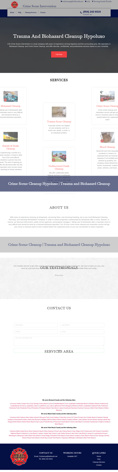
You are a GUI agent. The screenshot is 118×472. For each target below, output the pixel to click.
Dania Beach (44, 403)
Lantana (89, 433)
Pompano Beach (45, 408)
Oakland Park (95, 406)
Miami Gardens (67, 419)
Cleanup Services (30, 12)
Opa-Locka (39, 422)
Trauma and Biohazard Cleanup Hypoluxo (59, 36)
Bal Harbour (21, 417)
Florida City (82, 417)
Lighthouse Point (59, 406)
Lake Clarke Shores (63, 433)
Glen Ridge (76, 431)
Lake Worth (82, 433)
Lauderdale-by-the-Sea (17, 406)
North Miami (17, 422)
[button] (9, 260)
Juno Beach (33, 433)
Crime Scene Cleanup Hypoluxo (33, 175)
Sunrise (80, 408)
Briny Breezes (49, 431)
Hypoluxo (25, 433)
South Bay (43, 438)
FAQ (19, 12)
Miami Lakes (78, 419)
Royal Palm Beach (33, 438)
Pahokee (53, 435)
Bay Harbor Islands (32, 417)
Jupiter (40, 433)
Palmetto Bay (48, 422)
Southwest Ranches (70, 408)
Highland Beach (16, 433)
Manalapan (12, 435)
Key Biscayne (36, 419)
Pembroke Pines (25, 408)
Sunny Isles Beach (77, 422)
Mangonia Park (22, 435)
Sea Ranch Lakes (57, 408)
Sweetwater (94, 422)
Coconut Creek (15, 403)
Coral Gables (54, 417)
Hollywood (103, 403)
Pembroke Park (14, 408)
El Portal (74, 417)
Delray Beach (67, 431)
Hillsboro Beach (94, 403)
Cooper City (25, 403)
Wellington (72, 438)
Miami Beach (57, 419)
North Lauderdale (84, 406)
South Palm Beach (54, 438)
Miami (50, 419)
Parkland (104, 406)
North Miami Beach (28, 422)
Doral (69, 417)
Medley (44, 419)
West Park (94, 408)
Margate (68, 406)
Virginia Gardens (104, 422)
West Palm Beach (89, 438)
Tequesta (64, 438)
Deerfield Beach (59, 403)
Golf (82, 431)
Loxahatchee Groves (100, 433)
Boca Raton (29, 431)
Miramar (75, 406)
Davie (51, 403)
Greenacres (88, 431)
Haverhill (105, 431)
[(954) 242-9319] (81, 12)
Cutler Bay (63, 417)
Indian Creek (27, 419)
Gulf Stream (97, 431)
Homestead (18, 419)
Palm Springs (99, 435)
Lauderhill (41, 406)
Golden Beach (91, 417)
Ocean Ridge (45, 435)
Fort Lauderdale (70, 403)
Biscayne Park (44, 417)
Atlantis (13, 431)
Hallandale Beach (82, 403)
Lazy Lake (49, 406)
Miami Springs (98, 419)
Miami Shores (87, 419)
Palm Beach (61, 435)
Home (12, 12)
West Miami (59, 424)
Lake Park (74, 433)
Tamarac (87, 408)
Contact (42, 12)
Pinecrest (57, 422)
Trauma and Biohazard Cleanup (85, 175)
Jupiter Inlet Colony (50, 433)
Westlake (80, 438)
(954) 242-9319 (92, 11)
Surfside (86, 422)
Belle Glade (20, 431)
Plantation (35, 408)
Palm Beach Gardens (73, 435)
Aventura (13, 417)
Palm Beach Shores (87, 435)
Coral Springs (34, 403)
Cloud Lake (58, 431)
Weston (101, 408)
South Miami (65, 422)
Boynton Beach (39, 431)
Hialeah (99, 417)
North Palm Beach (34, 435)
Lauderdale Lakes (31, 406)
